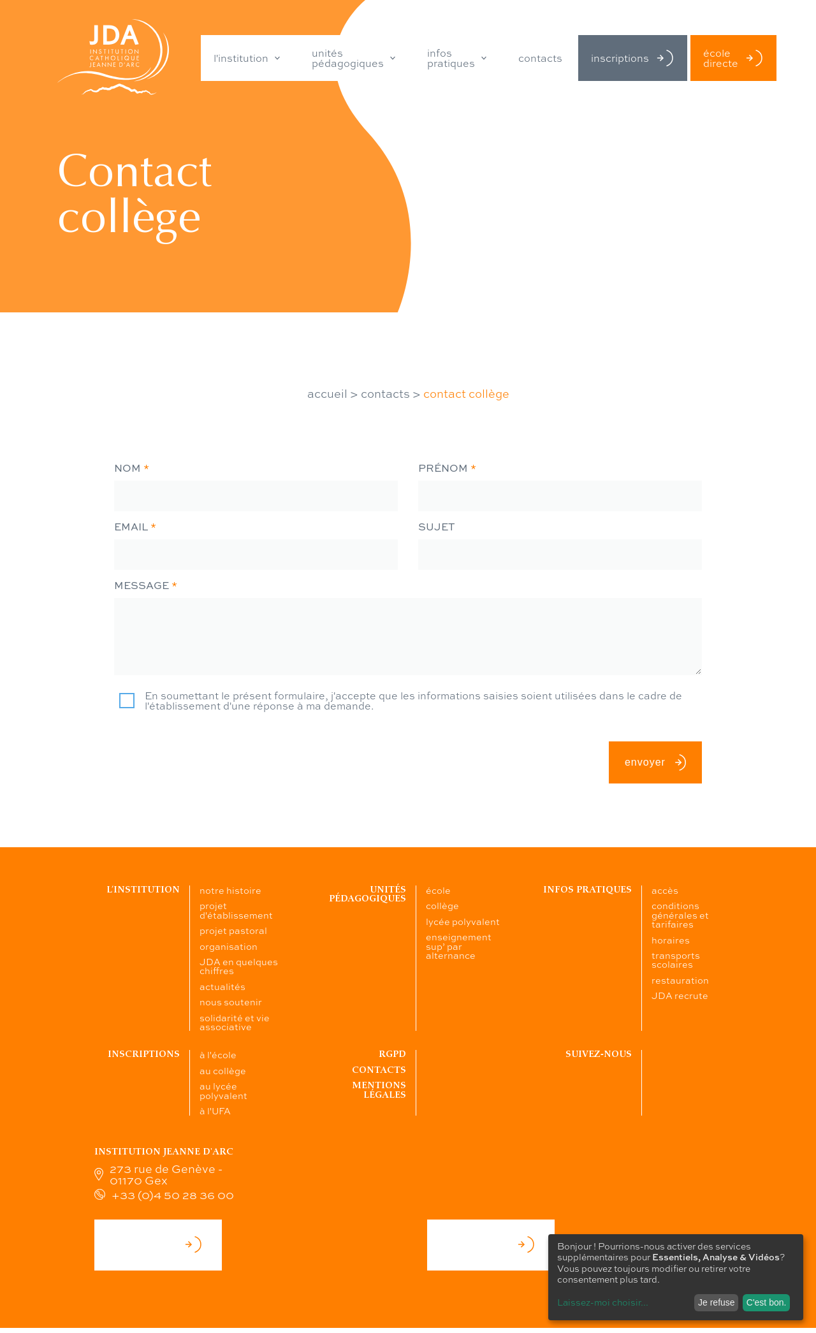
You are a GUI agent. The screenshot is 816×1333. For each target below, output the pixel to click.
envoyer (655, 762)
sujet (436, 526)
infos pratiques (451, 58)
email (135, 526)
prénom (447, 468)
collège (442, 905)
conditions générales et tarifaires (680, 914)
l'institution (241, 58)
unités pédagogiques (348, 58)
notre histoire (230, 890)
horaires (671, 939)
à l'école (218, 1054)
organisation (229, 946)
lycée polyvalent (463, 921)
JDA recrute (680, 995)
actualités (222, 986)
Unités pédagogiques (367, 894)
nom (131, 468)
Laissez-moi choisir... (602, 1301)
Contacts (379, 1070)
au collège (223, 1070)
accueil (327, 393)
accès (665, 890)
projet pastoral (233, 930)
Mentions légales (379, 1090)
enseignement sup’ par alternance (459, 945)
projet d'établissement (236, 910)
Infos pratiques (587, 889)
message (145, 585)
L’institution (143, 889)
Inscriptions (144, 1054)
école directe (733, 58)
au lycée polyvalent (223, 1090)
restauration (680, 979)
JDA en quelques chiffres (239, 966)
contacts (540, 58)
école (438, 890)
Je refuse (716, 1302)
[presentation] (211, 746)
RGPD (392, 1054)
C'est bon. (767, 1302)
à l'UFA (215, 1110)
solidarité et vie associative (235, 1022)
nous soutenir (231, 1001)
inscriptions (632, 58)
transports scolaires (676, 959)
